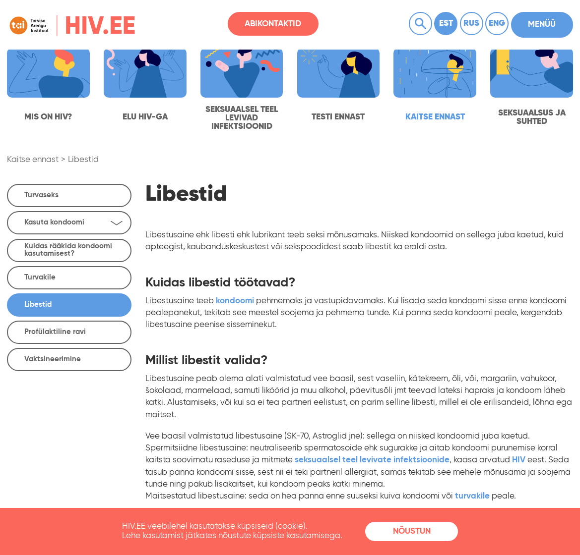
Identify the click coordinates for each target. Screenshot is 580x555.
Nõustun (412, 531)
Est (446, 23)
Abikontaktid (273, 24)
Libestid (83, 160)
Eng (497, 23)
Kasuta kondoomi (73, 223)
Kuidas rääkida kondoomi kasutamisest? (68, 249)
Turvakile (40, 277)
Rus (471, 23)
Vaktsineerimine (52, 359)
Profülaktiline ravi (55, 331)
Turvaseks (41, 195)
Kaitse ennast (33, 160)
